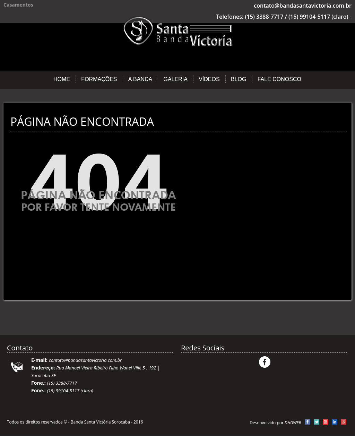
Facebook (264, 362)
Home (61, 79)
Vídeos (209, 79)
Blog (238, 79)
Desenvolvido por (275, 423)
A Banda (140, 79)
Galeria (175, 79)
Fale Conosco (279, 79)
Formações (99, 79)
